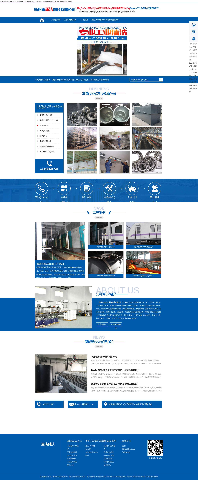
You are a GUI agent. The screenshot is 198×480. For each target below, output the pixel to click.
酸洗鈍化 (43, 136)
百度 (124, 446)
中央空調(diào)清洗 (47, 151)
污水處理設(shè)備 (47, 146)
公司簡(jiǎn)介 (56, 20)
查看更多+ (101, 324)
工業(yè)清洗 (45, 131)
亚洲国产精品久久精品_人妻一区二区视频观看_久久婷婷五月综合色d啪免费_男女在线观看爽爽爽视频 (36, 1)
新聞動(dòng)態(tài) (42, 27)
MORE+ (99, 98)
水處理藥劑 (44, 125)
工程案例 (84, 20)
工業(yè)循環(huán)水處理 (49, 122)
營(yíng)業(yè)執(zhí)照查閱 (148, 476)
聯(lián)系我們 (56, 26)
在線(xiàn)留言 (70, 26)
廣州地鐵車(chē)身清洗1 (50, 263)
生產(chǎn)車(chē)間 (98, 21)
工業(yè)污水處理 (46, 115)
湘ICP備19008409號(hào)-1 (116, 476)
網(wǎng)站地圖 (132, 476)
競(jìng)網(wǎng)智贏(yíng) (96, 476)
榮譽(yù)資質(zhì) (112, 20)
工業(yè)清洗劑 (45, 141)
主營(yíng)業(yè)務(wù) (70, 21)
